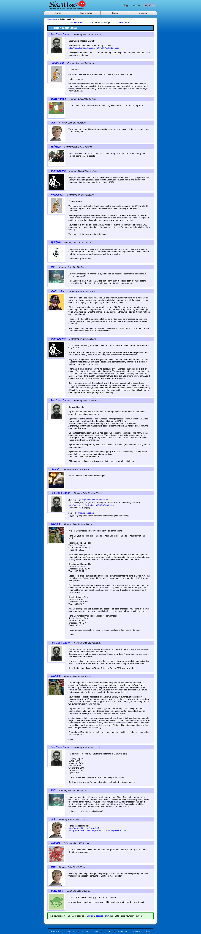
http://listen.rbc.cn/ (86, 513)
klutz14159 (57, 890)
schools (136, 931)
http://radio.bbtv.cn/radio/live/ (95, 500)
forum (136, 5)
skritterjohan (58, 291)
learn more (86, 13)
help (148, 931)
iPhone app (56, 931)
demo (114, 13)
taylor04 (55, 843)
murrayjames (58, 98)
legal (96, 931)
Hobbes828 (57, 63)
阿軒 (53, 267)
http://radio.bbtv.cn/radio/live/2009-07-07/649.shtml (91, 505)
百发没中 (56, 242)
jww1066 (55, 524)
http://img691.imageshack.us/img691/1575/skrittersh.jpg (93, 48)
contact (108, 931)
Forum (55, 19)
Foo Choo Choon (60, 34)
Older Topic (123, 22)
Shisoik (55, 469)
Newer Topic (76, 22)
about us (71, 931)
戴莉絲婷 (56, 146)
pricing (143, 13)
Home (49, 19)
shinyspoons (58, 170)
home (58, 13)
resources (122, 931)
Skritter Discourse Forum (98, 916)
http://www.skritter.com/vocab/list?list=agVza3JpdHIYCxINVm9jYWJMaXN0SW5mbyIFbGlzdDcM (97, 829)
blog (125, 5)
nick (53, 122)
